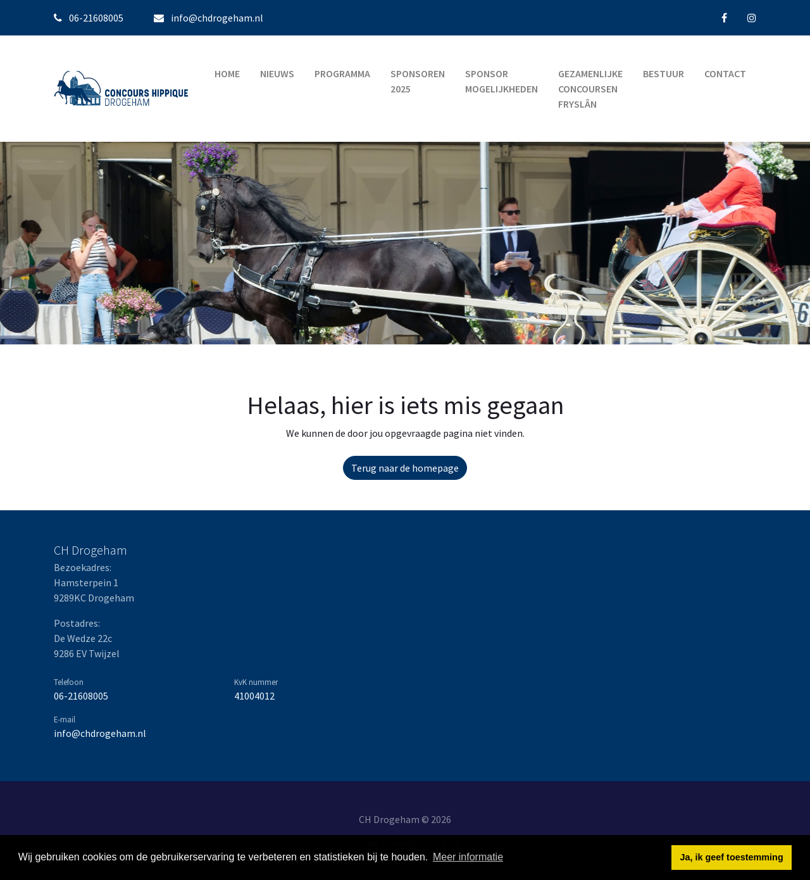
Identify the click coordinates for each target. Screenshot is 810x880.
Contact (725, 73)
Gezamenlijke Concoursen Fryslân (590, 88)
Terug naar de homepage (405, 468)
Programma (342, 73)
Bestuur (663, 73)
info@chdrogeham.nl (217, 17)
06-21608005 (81, 695)
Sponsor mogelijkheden (501, 81)
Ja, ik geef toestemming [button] (731, 857)
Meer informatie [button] (468, 857)
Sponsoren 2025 (417, 81)
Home (227, 73)
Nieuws (277, 73)
